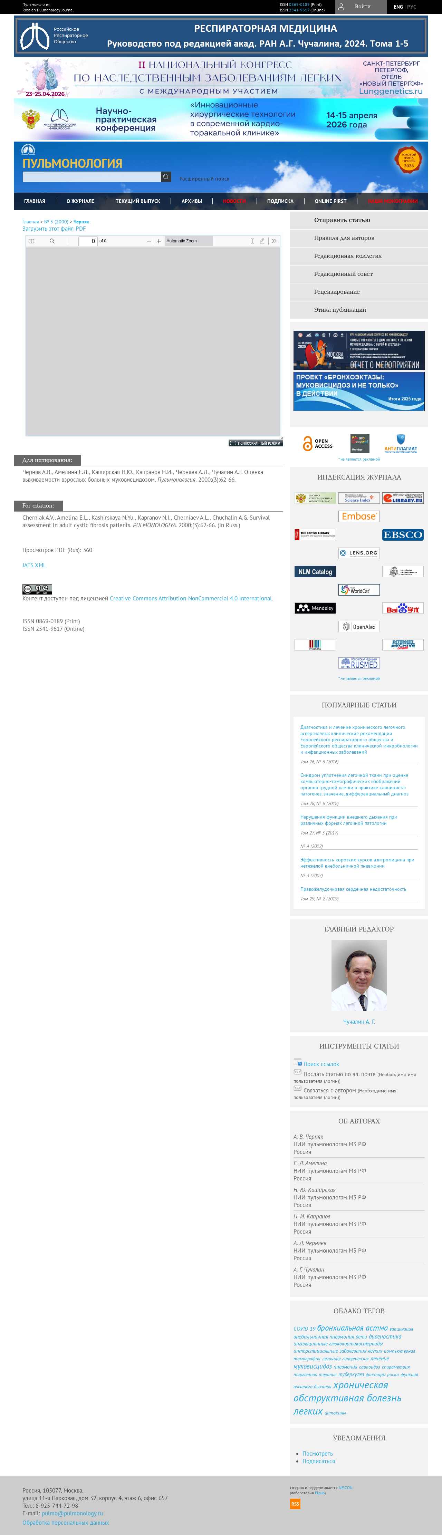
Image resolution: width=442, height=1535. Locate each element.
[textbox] (92, 177)
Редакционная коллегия (348, 256)
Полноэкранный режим (249, 443)
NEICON (346, 1487)
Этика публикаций (340, 310)
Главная (34, 201)
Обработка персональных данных (65, 1522)
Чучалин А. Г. (359, 1021)
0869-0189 (299, 4)
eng (398, 6)
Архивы (192, 201)
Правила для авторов (344, 238)
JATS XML (34, 565)
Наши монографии (393, 201)
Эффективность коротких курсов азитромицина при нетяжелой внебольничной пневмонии (357, 863)
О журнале (80, 201)
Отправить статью (342, 220)
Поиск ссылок (321, 1064)
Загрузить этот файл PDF (54, 228)
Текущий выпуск (138, 201)
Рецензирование (337, 292)
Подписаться (318, 1461)
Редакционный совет (343, 274)
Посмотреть (317, 1453)
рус (411, 6)
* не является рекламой (359, 459)
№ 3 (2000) (56, 222)
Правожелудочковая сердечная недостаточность (353, 889)
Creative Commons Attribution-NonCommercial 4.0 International (191, 598)
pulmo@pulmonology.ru (72, 1513)
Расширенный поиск (205, 178)
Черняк (81, 222)
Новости (234, 201)
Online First (331, 201)
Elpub (320, 1492)
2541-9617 (299, 9)
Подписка (280, 201)
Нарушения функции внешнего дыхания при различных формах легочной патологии (348, 820)
